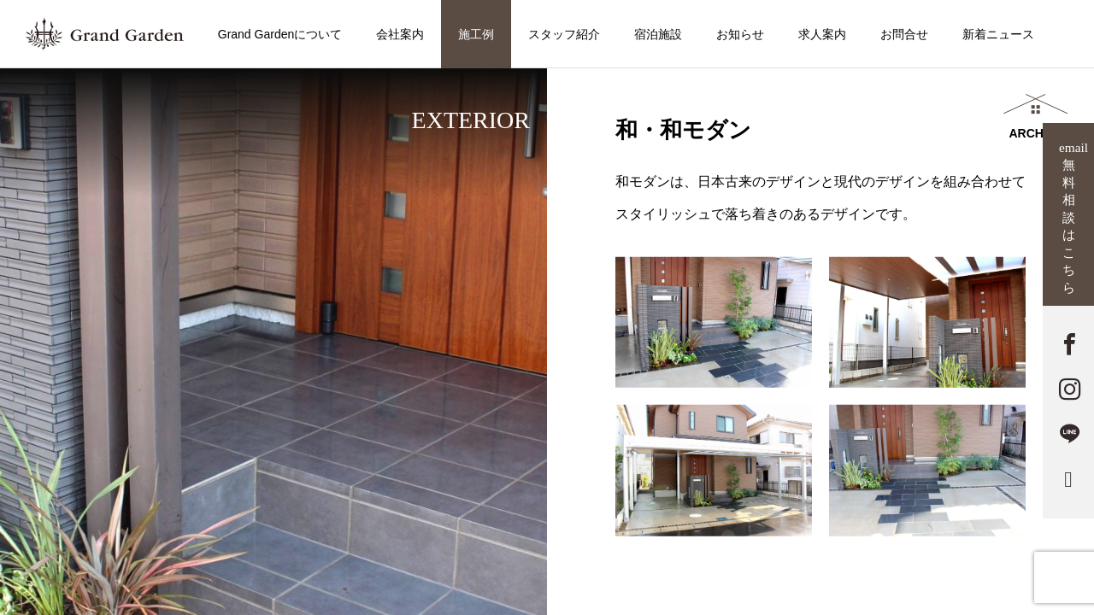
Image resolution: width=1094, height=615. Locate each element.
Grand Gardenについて (280, 34)
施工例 (476, 34)
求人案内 (822, 34)
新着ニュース (998, 34)
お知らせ (740, 34)
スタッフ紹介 (564, 34)
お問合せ (904, 34)
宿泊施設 (658, 34)
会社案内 (400, 34)
